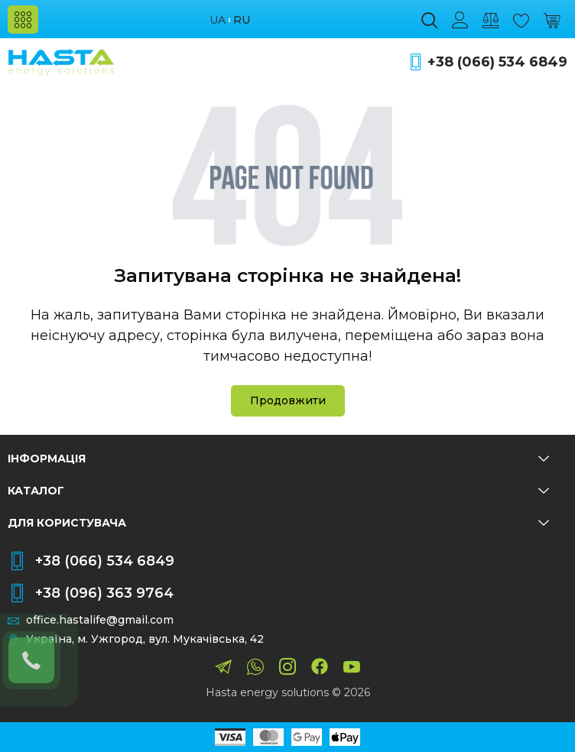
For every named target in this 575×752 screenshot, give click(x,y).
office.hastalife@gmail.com (100, 620)
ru (241, 20)
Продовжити (288, 400)
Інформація (278, 458)
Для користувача (278, 522)
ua (218, 20)
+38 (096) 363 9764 (104, 593)
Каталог (278, 490)
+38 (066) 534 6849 (497, 62)
